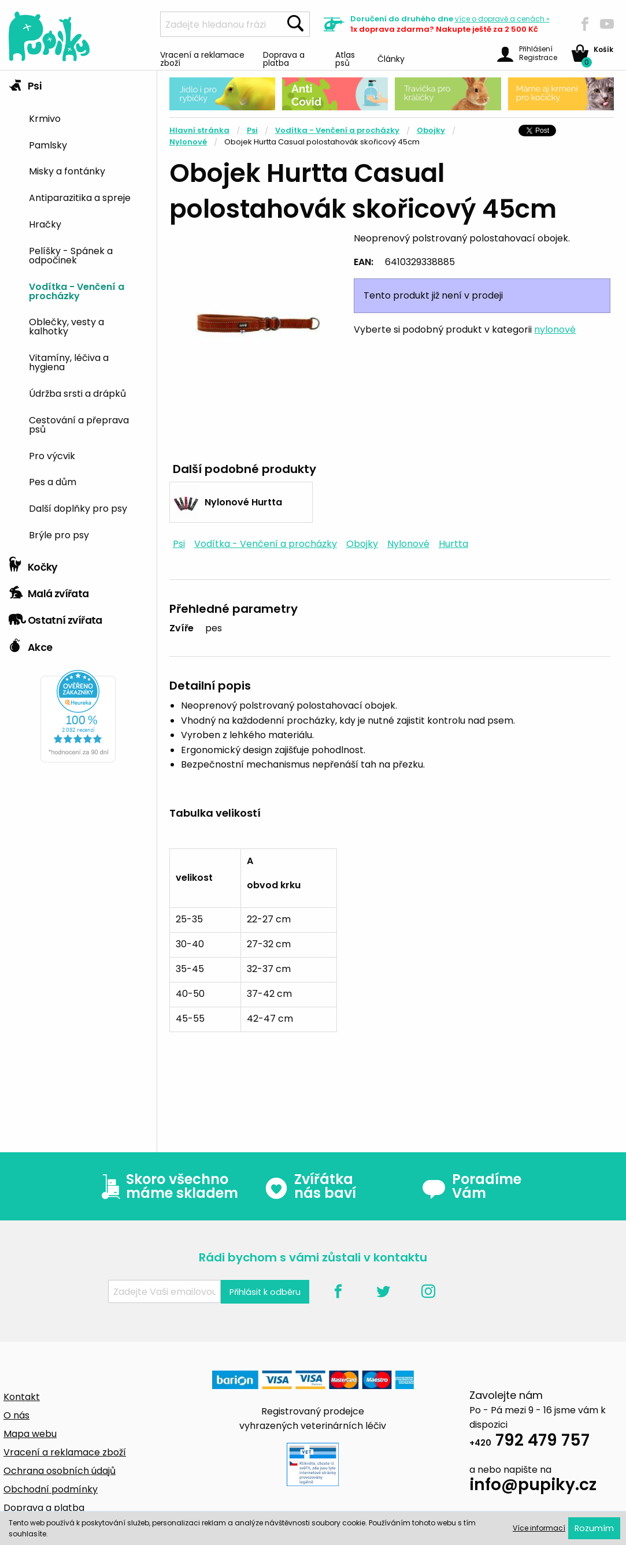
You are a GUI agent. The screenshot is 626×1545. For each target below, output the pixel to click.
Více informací (539, 1528)
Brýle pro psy (59, 534)
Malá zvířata (49, 591)
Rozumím (594, 1528)
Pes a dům (52, 481)
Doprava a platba (284, 58)
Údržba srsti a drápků (77, 393)
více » (502, 19)
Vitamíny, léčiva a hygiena (69, 361)
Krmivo (45, 118)
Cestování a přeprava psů (79, 424)
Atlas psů (345, 58)
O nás (16, 1415)
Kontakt (21, 1396)
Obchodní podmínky (50, 1489)
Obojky (431, 130)
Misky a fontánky (67, 170)
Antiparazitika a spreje (80, 197)
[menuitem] (88, 117)
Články (391, 58)
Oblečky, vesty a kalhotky (66, 325)
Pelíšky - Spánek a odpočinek (71, 254)
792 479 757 (529, 1441)
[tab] (78, 311)
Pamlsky (48, 144)
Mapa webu (30, 1433)
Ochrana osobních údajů (59, 1470)
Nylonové (188, 141)
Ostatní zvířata (55, 617)
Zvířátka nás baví (310, 1186)
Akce (30, 644)
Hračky (45, 223)
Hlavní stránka (199, 130)
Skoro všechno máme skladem (167, 1186)
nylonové (555, 329)
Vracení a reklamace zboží (202, 58)
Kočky (33, 564)
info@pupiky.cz (533, 1486)
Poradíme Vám (471, 1186)
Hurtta (453, 543)
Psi (25, 83)
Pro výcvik (52, 455)
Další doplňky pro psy (78, 507)
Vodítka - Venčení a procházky (76, 290)
